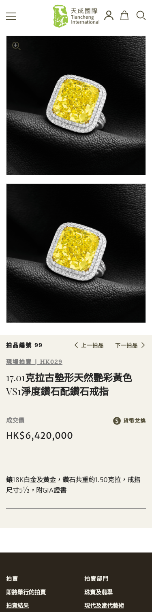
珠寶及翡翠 (98, 592)
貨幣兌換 (134, 420)
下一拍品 (126, 345)
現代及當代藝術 (104, 605)
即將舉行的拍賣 (26, 592)
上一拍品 (92, 345)
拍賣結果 (17, 605)
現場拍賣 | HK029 (34, 362)
